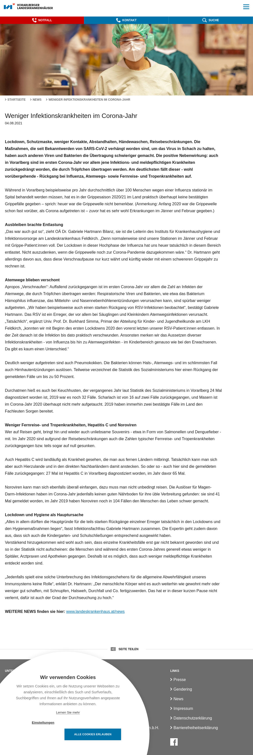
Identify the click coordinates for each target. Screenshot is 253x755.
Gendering (182, 689)
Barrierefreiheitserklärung (195, 728)
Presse (179, 680)
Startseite (16, 99)
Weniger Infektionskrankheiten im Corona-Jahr (89, 99)
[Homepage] (28, 6)
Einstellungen (39, 734)
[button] (42, 20)
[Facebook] (174, 742)
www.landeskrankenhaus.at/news (95, 611)
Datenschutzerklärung (192, 718)
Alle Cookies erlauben (96, 734)
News (37, 99)
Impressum (183, 708)
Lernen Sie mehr (68, 712)
